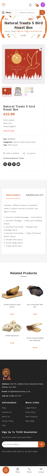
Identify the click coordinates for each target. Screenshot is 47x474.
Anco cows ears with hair (35, 306)
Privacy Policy (7, 421)
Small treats (31, 142)
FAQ (3, 425)
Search (42, 12)
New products (31, 417)
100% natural (12, 145)
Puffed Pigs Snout (12, 336)
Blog (4, 408)
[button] (41, 49)
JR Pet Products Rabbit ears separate (35, 339)
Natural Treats (19, 142)
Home (7, 31)
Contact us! (7, 412)
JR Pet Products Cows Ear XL (12, 306)
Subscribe (41, 444)
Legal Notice (30, 408)
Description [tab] (13, 195)
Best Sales (29, 421)
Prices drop (30, 412)
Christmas (7, 158)
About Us (6, 417)
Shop (13, 31)
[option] (7, 92)
